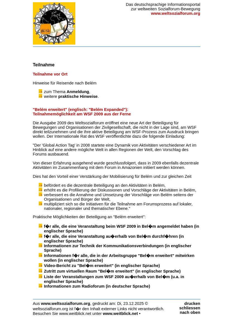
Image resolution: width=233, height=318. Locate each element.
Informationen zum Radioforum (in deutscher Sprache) (97, 286)
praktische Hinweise (78, 96)
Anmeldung (78, 91)
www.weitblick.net (120, 313)
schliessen (189, 308)
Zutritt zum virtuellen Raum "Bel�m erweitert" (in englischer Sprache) (112, 271)
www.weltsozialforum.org (65, 303)
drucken (192, 303)
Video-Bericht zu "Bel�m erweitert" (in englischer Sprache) (102, 265)
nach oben (190, 312)
